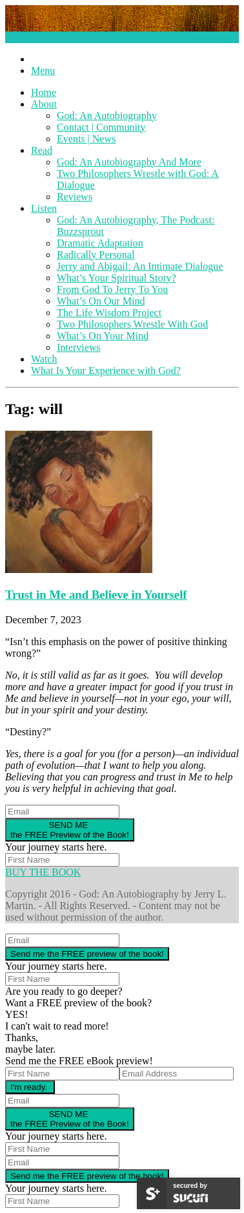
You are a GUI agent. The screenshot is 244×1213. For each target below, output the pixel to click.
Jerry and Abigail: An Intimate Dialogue (140, 266)
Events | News (86, 138)
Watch (44, 358)
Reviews (74, 196)
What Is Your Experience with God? (106, 370)
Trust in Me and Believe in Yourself (96, 594)
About (44, 104)
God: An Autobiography (107, 115)
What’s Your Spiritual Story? (116, 277)
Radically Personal (95, 254)
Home (43, 92)
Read (41, 150)
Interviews (79, 347)
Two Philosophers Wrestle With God (132, 324)
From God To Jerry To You (112, 289)
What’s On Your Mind (102, 335)
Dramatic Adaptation (100, 243)
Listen (44, 208)
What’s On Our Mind (101, 301)
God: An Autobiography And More (129, 161)
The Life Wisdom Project (109, 312)
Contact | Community (101, 127)
